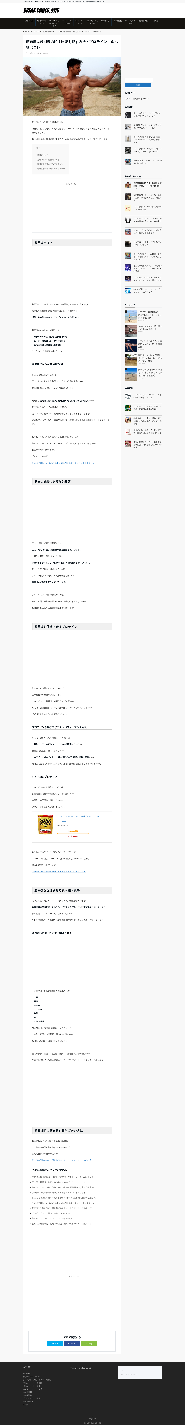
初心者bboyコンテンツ (42, 22)
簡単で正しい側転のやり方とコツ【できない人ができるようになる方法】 (150, 367)
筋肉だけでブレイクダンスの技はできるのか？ (53, 1215)
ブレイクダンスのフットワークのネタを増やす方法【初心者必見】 (148, 214)
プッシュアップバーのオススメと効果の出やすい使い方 (148, 390)
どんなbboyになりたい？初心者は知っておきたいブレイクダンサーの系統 (148, 263)
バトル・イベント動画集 (67, 22)
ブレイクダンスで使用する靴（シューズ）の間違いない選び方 (148, 144)
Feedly (89, 1340)
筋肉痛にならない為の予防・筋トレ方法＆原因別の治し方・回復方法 (63, 1184)
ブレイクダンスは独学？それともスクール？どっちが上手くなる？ (148, 273)
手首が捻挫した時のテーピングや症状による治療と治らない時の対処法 (148, 439)
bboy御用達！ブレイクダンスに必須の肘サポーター (148, 156)
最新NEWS (29, 21)
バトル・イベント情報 (80, 22)
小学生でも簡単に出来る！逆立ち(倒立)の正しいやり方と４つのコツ (150, 309)
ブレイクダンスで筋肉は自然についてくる (51, 1210)
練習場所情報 (143, 21)
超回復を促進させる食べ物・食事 (51, 168)
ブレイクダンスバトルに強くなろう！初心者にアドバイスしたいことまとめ (148, 251)
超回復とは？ (42, 155)
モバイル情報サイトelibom (137, 93)
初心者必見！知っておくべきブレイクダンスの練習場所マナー (148, 285)
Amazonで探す (65, 831)
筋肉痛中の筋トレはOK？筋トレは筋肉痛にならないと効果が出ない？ (63, 463)
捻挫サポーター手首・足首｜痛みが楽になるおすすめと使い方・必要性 (148, 416)
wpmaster (44, 53)
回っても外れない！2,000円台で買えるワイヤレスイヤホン (147, 109)
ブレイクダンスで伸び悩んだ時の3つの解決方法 (148, 202)
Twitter (55, 1340)
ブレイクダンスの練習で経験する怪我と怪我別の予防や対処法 (148, 402)
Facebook (72, 1340)
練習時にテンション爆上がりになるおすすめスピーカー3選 (148, 121)
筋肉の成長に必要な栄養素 (48, 159)
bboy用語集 (118, 21)
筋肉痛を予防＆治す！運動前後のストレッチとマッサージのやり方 (62, 1157)
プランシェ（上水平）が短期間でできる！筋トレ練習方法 (150, 338)
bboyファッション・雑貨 (92, 22)
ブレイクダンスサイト (129, 1370)
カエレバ (64, 820)
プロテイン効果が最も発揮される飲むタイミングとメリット (59, 868)
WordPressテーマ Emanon (97, 1422)
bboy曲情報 (105, 21)
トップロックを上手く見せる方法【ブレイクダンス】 (148, 238)
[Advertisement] (72, 206)
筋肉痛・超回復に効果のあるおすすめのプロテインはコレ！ (59, 1179)
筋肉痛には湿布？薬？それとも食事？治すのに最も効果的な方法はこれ (64, 1194)
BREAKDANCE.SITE (93, 1419)
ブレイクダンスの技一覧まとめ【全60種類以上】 (150, 322)
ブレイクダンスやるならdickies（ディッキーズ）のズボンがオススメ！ (148, 134)
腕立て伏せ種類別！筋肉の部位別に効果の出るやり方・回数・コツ (62, 1220)
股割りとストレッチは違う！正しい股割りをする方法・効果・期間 (150, 353)
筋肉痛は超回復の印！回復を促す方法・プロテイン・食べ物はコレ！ (63, 1173)
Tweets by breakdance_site (81, 1364)
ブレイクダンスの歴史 (130, 22)
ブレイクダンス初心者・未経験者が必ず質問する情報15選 (148, 226)
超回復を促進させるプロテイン (50, 164)
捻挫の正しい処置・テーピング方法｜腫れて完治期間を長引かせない (148, 427)
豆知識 (156, 21)
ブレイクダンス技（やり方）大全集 (54, 23)
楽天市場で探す (80, 831)
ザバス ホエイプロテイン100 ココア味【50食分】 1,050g (78, 816)
